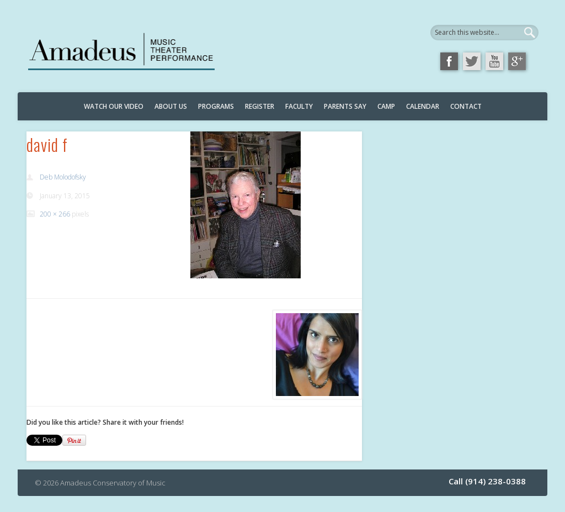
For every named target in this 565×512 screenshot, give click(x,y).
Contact (466, 106)
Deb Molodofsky (63, 177)
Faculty (299, 106)
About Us (170, 106)
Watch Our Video (113, 106)
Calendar (422, 106)
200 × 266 (55, 214)
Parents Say (345, 106)
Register (259, 106)
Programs (216, 106)
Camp (386, 106)
